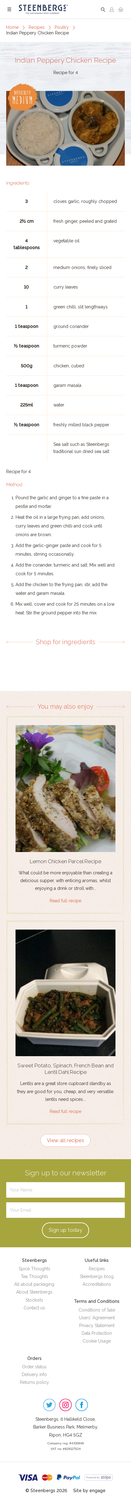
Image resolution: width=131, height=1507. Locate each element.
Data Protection (97, 1333)
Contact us (34, 1307)
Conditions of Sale (97, 1309)
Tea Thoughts (34, 1276)
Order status (34, 1366)
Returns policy (34, 1382)
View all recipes (65, 1140)
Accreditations (97, 1284)
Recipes (37, 27)
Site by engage (89, 1490)
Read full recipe (65, 900)
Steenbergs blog (97, 1276)
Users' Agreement (97, 1317)
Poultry (62, 27)
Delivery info (34, 1374)
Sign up (65, 1230)
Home (12, 27)
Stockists (34, 1300)
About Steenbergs (34, 1291)
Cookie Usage (97, 1341)
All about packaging (34, 1284)
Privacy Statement (97, 1325)
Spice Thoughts (34, 1268)
